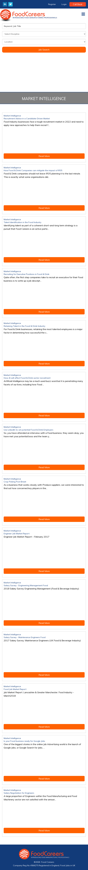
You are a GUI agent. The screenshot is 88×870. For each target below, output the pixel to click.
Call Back (77, 4)
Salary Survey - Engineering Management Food (26, 585)
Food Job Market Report (15, 689)
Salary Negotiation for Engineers (19, 793)
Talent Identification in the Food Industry (22, 222)
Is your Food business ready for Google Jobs (24, 741)
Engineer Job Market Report (16, 533)
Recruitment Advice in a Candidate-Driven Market (27, 118)
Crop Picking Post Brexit (15, 481)
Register (52, 4)
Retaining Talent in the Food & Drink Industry (24, 326)
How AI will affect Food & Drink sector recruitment (27, 378)
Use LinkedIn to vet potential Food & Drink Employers (28, 430)
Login (64, 4)
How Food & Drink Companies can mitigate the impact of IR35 (33, 170)
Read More (44, 156)
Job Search (44, 49)
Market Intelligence (12, 115)
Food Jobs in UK (67, 865)
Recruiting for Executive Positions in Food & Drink (26, 274)
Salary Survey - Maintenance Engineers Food (24, 637)
